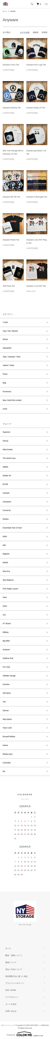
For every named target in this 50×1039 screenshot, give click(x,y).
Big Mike (6, 641)
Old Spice (7, 693)
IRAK (5, 536)
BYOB (5, 484)
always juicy (8, 754)
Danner (6, 710)
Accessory (7, 391)
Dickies (6, 519)
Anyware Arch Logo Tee (36, 65)
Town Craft (7, 728)
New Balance (8, 580)
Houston (6, 684)
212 (4, 615)
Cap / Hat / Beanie (10, 331)
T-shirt (5, 322)
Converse (7, 510)
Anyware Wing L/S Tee (35, 108)
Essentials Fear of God (12, 528)
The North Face (9, 458)
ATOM (13, 990)
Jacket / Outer (8, 365)
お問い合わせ (11, 1011)
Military (6, 632)
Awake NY (7, 475)
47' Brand (7, 623)
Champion (7, 502)
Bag (4, 383)
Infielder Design (9, 676)
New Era (6, 571)
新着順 (44, 32)
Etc (4, 771)
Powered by (25, 1033)
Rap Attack (7, 719)
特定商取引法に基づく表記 (16, 976)
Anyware (13, 11)
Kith (4, 545)
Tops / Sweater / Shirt (11, 357)
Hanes (5, 745)
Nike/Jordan (8, 449)
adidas (5, 467)
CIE (4, 702)
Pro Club (6, 667)
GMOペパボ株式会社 (41, 1025)
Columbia (7, 763)
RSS (7, 990)
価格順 (35, 32)
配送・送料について (13, 955)
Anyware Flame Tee (11, 240)
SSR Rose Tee (9, 286)
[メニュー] (46, 4)
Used (5, 409)
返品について (11, 962)
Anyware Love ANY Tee (36, 286)
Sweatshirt (7, 348)
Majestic (6, 554)
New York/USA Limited (12, 400)
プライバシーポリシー (14, 983)
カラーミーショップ (8, 1025)
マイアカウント (11, 997)
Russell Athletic (9, 736)
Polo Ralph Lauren (10, 589)
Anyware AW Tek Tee (11, 197)
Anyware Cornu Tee (11, 65)
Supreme (6, 432)
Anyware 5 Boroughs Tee (36, 197)
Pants (5, 374)
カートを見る (11, 1004)
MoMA (5, 562)
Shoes (5, 339)
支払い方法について (13, 969)
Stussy (5, 441)
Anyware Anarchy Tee (12, 108)
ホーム (5, 11)
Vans (5, 597)
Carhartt (6, 493)
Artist (5, 606)
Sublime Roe (8, 658)
